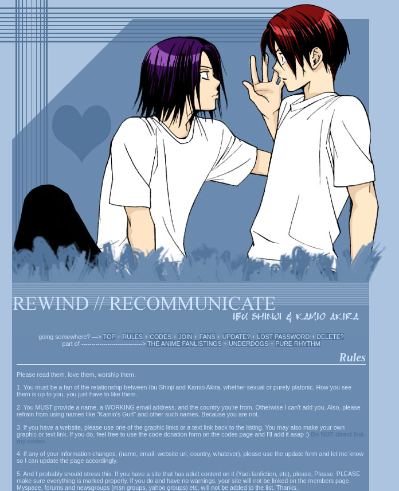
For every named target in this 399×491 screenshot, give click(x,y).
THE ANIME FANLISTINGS (184, 343)
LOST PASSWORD (283, 336)
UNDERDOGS (248, 343)
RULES (133, 336)
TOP (109, 336)
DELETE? (329, 336)
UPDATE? (236, 336)
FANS (208, 336)
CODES (160, 336)
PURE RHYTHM (297, 343)
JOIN (185, 336)
